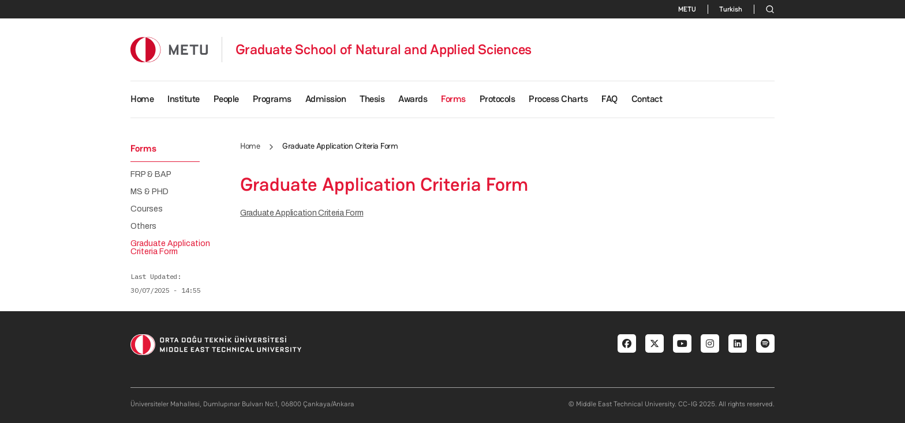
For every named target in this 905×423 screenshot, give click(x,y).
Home (142, 99)
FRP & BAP (150, 175)
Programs (272, 99)
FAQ (609, 99)
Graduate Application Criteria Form (301, 213)
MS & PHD (149, 192)
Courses (146, 209)
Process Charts (558, 99)
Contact (647, 99)
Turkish (730, 9)
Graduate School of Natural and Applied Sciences (383, 49)
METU (687, 9)
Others (143, 226)
